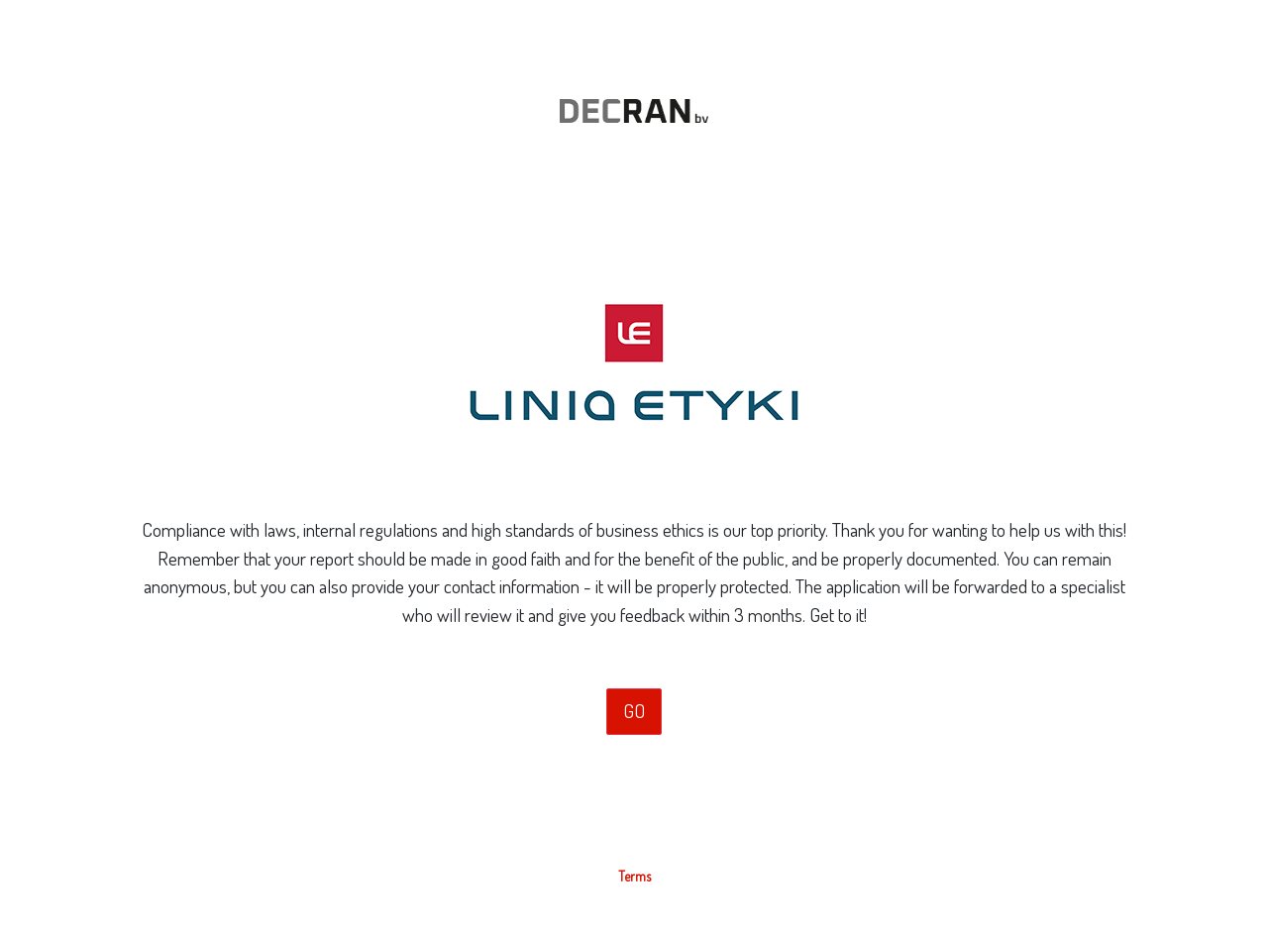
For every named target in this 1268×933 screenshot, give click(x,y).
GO (634, 710)
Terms (634, 876)
